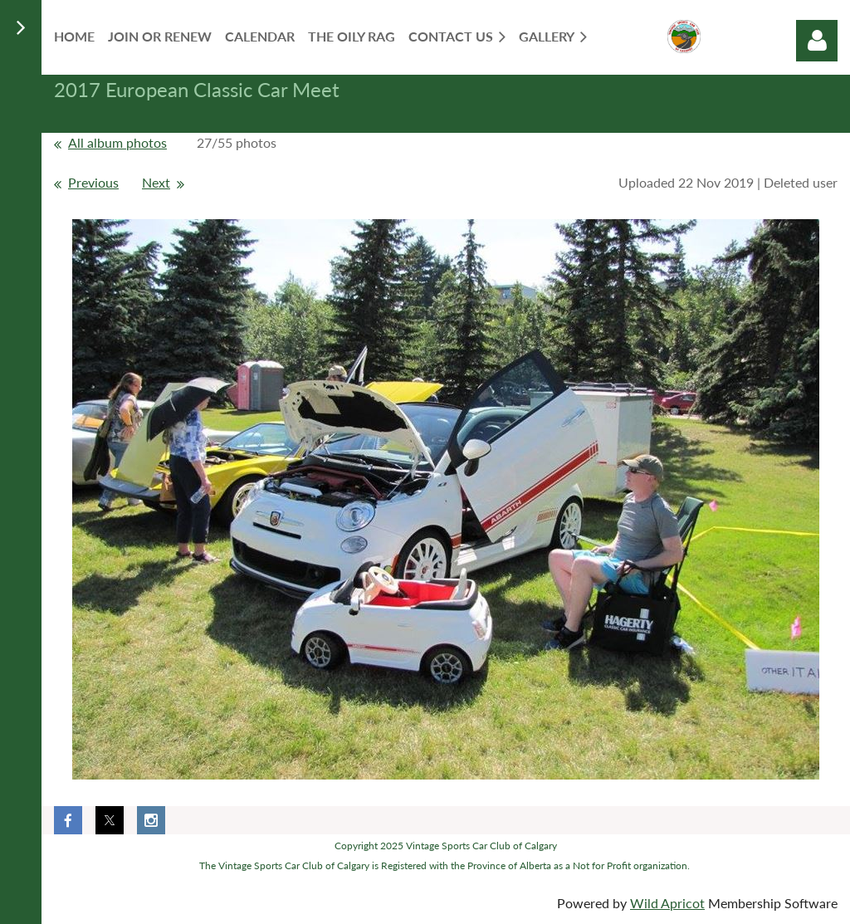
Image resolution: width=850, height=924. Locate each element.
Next (156, 182)
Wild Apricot (667, 903)
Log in (817, 40)
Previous (93, 182)
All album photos (117, 142)
